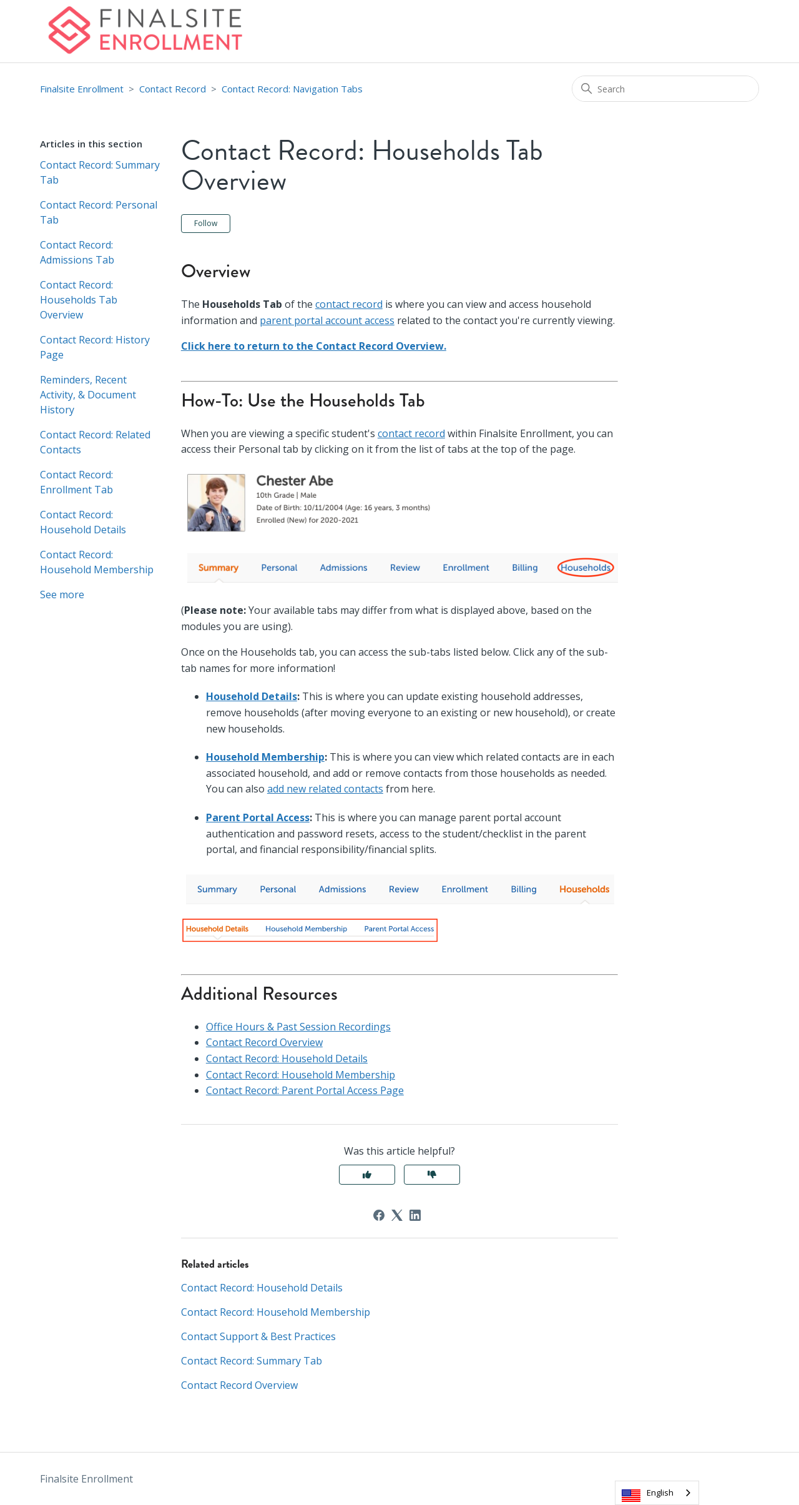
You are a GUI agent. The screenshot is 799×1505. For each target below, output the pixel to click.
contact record (349, 304)
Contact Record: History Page (95, 347)
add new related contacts (325, 789)
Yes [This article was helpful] (367, 1175)
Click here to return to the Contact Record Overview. (313, 346)
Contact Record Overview (264, 1042)
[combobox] (657, 1493)
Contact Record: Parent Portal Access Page (305, 1090)
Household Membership (265, 757)
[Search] (665, 88)
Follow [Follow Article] (205, 223)
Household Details (251, 696)
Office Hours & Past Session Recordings (298, 1027)
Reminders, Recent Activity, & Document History (88, 395)
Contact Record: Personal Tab (98, 212)
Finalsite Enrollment (82, 88)
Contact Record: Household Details (83, 522)
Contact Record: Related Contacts (95, 442)
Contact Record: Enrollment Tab (76, 482)
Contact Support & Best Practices (258, 1336)
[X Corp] (397, 1215)
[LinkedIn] (415, 1215)
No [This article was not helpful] (432, 1175)
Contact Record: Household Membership (97, 562)
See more (62, 594)
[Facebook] (379, 1215)
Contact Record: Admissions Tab (77, 252)
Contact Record (172, 88)
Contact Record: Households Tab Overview (78, 300)
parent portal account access (327, 320)
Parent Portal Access (258, 817)
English (660, 1492)
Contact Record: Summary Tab (100, 172)
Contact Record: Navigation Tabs (292, 88)
